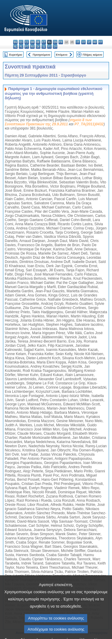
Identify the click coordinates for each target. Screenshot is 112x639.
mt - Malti (100, 42)
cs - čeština (26, 42)
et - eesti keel (44, 42)
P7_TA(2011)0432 (89, 124)
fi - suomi (49, 46)
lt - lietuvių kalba (89, 42)
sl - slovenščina (44, 46)
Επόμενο (61, 54)
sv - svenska (55, 46)
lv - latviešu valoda (83, 42)
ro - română (32, 46)
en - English (55, 42)
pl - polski (21, 46)
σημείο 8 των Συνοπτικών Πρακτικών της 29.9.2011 (48, 122)
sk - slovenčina (38, 46)
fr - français (61, 42)
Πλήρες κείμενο (92, 54)
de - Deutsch (38, 42)
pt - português (26, 46)
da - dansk (32, 42)
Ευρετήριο (15, 54)
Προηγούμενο (41, 54)
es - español (21, 42)
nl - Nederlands (15, 46)
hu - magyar (95, 42)
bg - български (15, 42)
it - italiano (78, 42)
